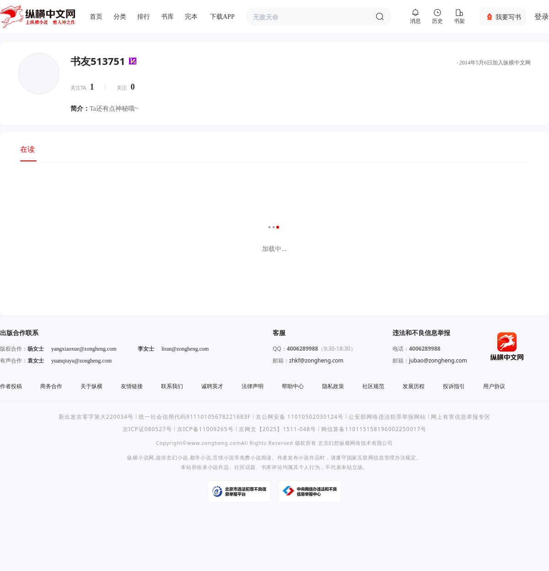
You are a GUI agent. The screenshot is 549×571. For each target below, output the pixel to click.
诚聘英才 (212, 386)
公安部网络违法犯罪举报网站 (387, 417)
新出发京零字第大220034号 (96, 417)
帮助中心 (293, 386)
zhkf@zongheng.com (316, 360)
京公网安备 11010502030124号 (300, 417)
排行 (143, 16)
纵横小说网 (140, 457)
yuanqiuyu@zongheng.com (81, 361)
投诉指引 (454, 386)
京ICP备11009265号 (205, 429)
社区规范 (373, 386)
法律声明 (253, 386)
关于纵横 (91, 386)
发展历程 (414, 386)
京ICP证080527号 (147, 429)
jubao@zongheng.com (438, 360)
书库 (167, 16)
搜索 (379, 16)
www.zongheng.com (214, 442)
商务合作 (51, 386)
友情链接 (132, 386)
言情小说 (223, 457)
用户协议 (494, 386)
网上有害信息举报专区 (460, 417)
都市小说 (200, 457)
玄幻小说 (177, 457)
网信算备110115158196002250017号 (373, 429)
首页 (96, 16)
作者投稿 (11, 386)
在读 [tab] (27, 149)
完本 (191, 16)
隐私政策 (333, 386)
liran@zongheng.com (185, 349)
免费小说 (250, 457)
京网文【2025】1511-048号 (277, 429)
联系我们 (172, 386)
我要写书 (508, 16)
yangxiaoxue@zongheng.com (84, 349)
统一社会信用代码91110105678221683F (195, 417)
